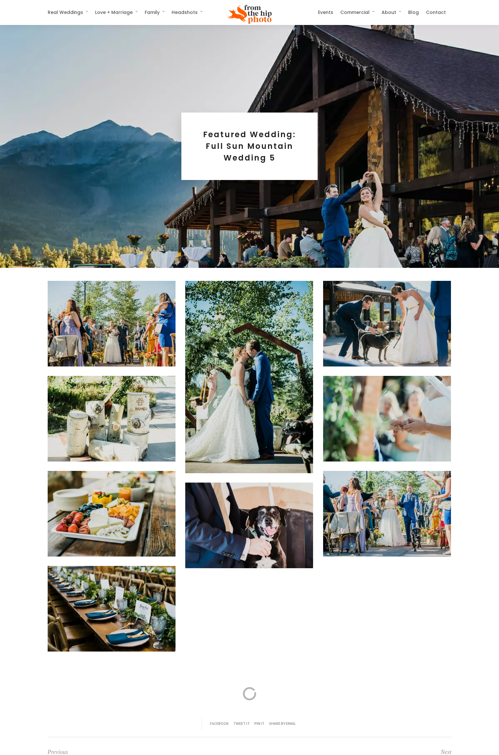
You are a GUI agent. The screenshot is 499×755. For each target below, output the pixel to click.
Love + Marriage (114, 12)
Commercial (355, 12)
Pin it (259, 723)
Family (152, 12)
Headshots (185, 12)
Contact (436, 12)
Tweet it (241, 723)
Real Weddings (65, 12)
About (389, 12)
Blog (413, 12)
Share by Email (282, 723)
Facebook (219, 723)
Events (325, 12)
